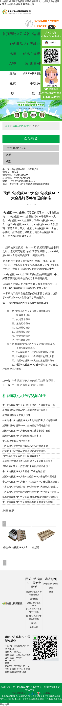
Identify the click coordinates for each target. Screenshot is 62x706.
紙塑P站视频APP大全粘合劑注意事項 (21, 435)
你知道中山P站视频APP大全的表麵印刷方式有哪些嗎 (29, 420)
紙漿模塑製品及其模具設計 (16, 415)
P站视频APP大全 (16, 148)
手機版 (46, 693)
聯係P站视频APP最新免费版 (40, 63)
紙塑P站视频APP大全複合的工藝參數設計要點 (26, 430)
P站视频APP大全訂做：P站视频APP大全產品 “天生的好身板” (31, 486)
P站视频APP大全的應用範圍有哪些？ (34, 380)
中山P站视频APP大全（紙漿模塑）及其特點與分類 (28, 405)
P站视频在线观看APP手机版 (33, 63)
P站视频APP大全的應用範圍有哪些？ (21, 456)
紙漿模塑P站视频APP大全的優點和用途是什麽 (26, 425)
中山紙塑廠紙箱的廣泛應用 (28, 385)
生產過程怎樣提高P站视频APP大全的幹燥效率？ (27, 461)
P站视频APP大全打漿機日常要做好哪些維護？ (26, 466)
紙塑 (8, 154)
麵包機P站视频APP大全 (15, 547)
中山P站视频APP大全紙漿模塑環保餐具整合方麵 (27, 502)
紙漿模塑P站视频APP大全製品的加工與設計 (25, 410)
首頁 (6, 34)
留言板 (34, 623)
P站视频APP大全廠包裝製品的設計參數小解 (25, 446)
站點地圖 (34, 627)
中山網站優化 (19, 693)
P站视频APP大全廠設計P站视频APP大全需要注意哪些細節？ (31, 491)
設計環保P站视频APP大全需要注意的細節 (24, 451)
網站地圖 (4, 704)
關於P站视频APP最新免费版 (12, 63)
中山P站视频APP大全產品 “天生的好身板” (24, 471)
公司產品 (34, 599)
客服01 (50, 42)
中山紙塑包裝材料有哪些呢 (16, 440)
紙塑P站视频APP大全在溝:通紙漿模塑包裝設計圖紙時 (30, 497)
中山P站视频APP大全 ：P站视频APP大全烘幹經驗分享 (31, 481)
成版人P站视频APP (26, 53)
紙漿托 (35, 547)
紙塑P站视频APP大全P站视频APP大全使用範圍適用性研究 (31, 476)
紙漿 (8, 161)
